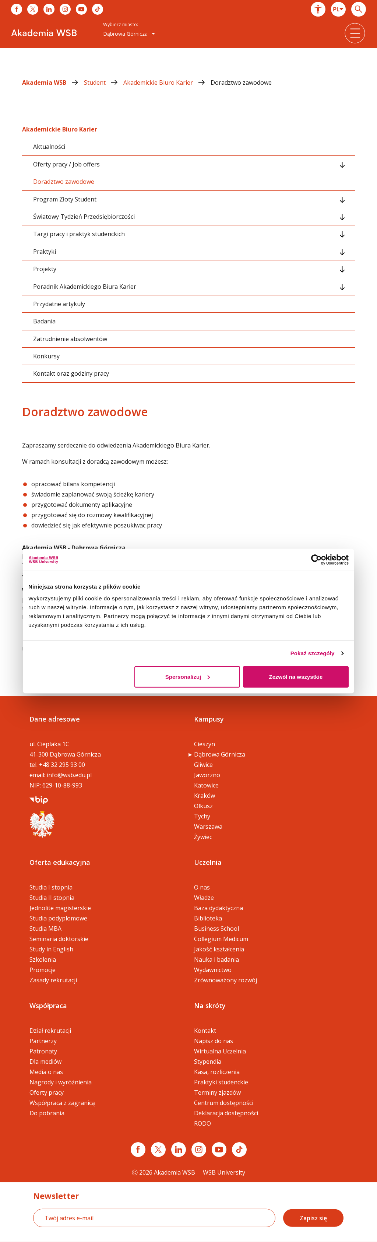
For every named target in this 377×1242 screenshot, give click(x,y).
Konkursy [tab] (46, 356)
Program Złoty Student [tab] (64, 199)
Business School (216, 929)
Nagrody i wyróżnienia (60, 1082)
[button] (318, 9)
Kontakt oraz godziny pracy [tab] (71, 373)
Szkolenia (42, 959)
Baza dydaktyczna (218, 908)
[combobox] (338, 9)
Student (103, 82)
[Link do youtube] (81, 9)
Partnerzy (43, 1041)
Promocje (42, 970)
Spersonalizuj (187, 676)
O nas (202, 887)
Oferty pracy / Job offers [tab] (66, 164)
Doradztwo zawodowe (241, 82)
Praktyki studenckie (221, 1082)
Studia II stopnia (51, 898)
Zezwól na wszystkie (296, 676)
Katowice (206, 785)
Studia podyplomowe (58, 918)
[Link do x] (32, 9)
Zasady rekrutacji (53, 980)
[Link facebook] (138, 1149)
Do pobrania (46, 1113)
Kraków (204, 796)
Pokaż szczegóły (312, 653)
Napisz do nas (213, 1041)
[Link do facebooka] (16, 9)
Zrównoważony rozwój (225, 980)
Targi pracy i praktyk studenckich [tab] (79, 234)
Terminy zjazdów (217, 1092)
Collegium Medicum (221, 939)
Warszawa (208, 826)
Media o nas (46, 1072)
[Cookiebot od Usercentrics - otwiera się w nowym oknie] (316, 559)
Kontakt (205, 1031)
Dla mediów (45, 1061)
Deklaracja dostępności (226, 1113)
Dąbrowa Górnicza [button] (129, 33)
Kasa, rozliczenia (217, 1072)
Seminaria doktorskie (58, 939)
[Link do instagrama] (65, 9)
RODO (202, 1123)
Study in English (51, 949)
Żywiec (203, 837)
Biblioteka (208, 918)
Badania (44, 321)
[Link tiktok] (239, 1149)
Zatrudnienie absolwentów (70, 339)
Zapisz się (313, 1218)
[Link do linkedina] (48, 9)
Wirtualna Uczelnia (220, 1051)
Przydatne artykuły (59, 304)
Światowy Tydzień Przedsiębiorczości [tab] (84, 217)
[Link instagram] (198, 1149)
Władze (204, 898)
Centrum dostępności (223, 1103)
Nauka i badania (216, 959)
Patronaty (43, 1051)
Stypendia (207, 1061)
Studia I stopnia (51, 887)
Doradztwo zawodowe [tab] (63, 182)
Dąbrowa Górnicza (219, 754)
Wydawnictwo (213, 970)
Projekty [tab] (44, 269)
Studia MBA (45, 929)
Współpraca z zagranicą (62, 1103)
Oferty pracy (46, 1092)
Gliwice (203, 765)
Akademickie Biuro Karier (167, 82)
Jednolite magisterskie (60, 908)
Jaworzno (207, 775)
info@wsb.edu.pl (69, 775)
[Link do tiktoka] (97, 9)
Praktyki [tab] (44, 252)
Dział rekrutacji (50, 1031)
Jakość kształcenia (219, 949)
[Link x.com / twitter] (158, 1149)
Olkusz (203, 806)
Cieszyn (204, 744)
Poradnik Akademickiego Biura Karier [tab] (84, 287)
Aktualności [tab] (49, 147)
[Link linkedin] (178, 1149)
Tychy (202, 816)
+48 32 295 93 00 (62, 765)
